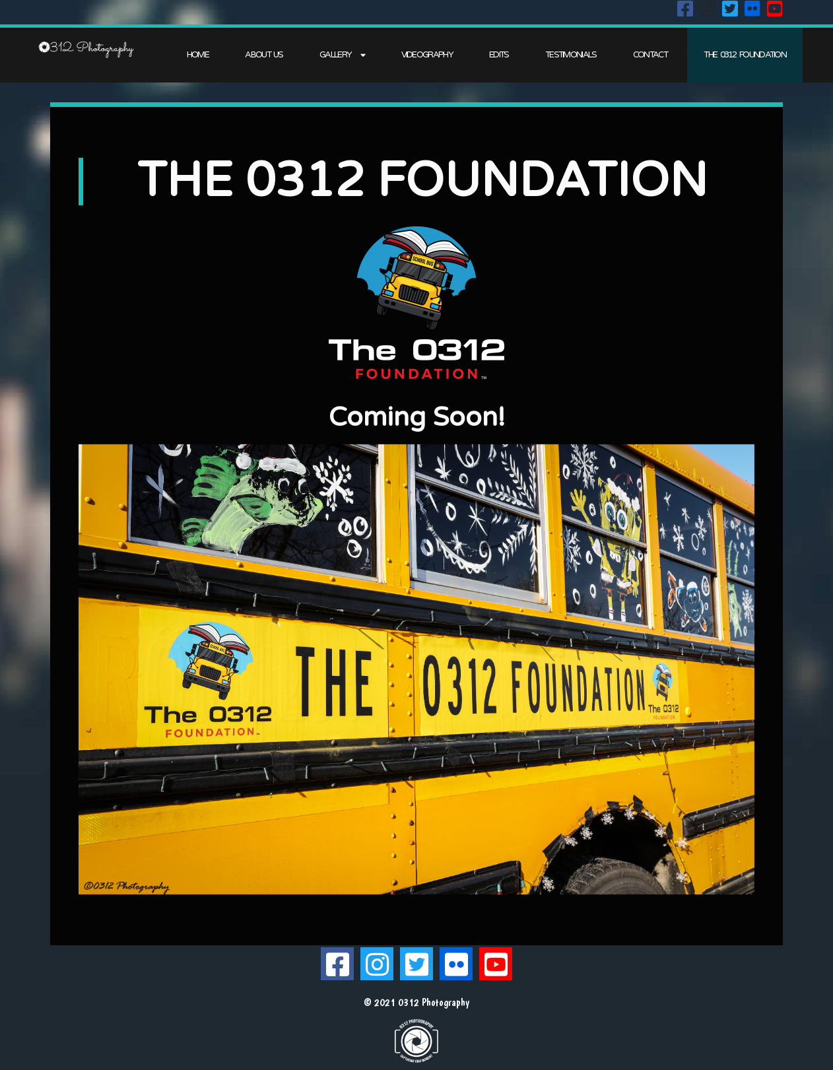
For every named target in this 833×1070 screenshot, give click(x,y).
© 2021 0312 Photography (416, 1002)
